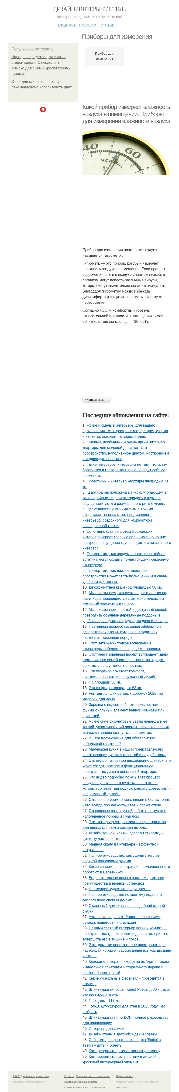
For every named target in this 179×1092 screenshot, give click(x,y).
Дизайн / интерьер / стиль (89, 9)
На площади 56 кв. (105, 682)
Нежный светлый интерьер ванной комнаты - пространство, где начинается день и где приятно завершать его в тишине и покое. (125, 933)
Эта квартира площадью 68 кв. (115, 688)
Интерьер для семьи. (107, 1029)
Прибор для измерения (104, 56)
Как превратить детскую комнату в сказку (124, 1051)
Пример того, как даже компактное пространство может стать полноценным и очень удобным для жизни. (125, 576)
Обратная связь (124, 1076)
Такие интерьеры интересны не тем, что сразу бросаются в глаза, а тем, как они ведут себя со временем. (125, 470)
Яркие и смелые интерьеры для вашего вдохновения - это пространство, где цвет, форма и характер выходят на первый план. (125, 430)
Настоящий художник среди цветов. (120, 889)
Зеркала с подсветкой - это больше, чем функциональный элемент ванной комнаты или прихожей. (124, 710)
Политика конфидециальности (80, 1082)
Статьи (107, 24)
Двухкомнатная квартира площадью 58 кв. (125, 587)
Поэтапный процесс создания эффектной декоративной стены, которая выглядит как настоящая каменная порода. (122, 632)
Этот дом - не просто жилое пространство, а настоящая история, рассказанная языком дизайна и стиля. (127, 950)
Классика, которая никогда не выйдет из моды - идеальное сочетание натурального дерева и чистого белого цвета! (126, 967)
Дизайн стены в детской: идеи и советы (123, 1034)
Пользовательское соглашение (93, 1076)
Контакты (69, 1076)
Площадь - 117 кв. (104, 1001)
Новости (87, 24)
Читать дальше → (96, 399)
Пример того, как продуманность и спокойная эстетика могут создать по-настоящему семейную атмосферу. (126, 559)
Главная (66, 24)
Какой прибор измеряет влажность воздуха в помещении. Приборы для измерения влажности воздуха (126, 114)
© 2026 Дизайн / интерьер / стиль (31, 1076)
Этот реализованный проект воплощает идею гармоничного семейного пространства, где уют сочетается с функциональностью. (125, 659)
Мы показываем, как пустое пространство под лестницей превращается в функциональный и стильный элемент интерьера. (125, 598)
